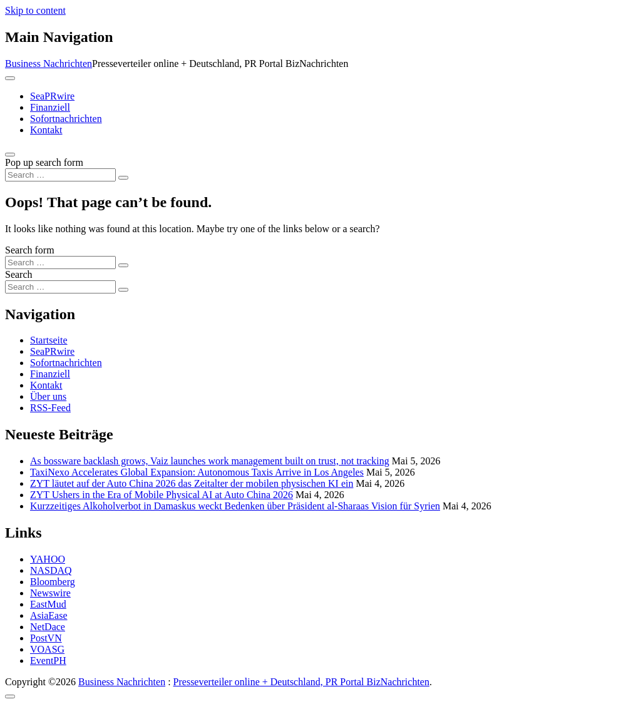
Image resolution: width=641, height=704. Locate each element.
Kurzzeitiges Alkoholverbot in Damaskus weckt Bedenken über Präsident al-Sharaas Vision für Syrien (235, 506)
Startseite (49, 340)
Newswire (50, 593)
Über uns (48, 396)
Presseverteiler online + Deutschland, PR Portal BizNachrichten (301, 681)
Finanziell (50, 107)
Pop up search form (44, 162)
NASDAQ (51, 570)
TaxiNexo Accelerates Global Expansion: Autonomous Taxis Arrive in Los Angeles (197, 472)
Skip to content (35, 10)
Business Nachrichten (48, 63)
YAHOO (47, 559)
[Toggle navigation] (10, 78)
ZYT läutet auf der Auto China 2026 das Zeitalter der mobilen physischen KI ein (191, 483)
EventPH (48, 660)
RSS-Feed (50, 407)
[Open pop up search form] (10, 154)
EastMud (48, 604)
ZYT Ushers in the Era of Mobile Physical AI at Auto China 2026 (161, 494)
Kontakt (46, 130)
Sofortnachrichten (66, 118)
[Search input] (60, 174)
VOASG (47, 649)
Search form (29, 250)
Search (19, 274)
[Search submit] (123, 178)
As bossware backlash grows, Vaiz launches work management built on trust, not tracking (209, 461)
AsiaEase (49, 615)
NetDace (47, 626)
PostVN (46, 638)
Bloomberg (52, 581)
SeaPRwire (52, 96)
